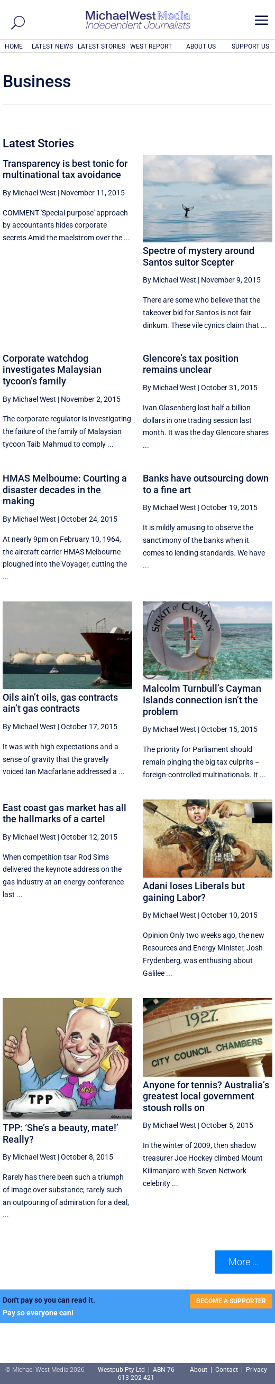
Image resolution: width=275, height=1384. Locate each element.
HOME (14, 46)
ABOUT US (201, 46)
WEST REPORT (151, 46)
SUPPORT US (250, 46)
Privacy (256, 1369)
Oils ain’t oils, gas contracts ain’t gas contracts (60, 703)
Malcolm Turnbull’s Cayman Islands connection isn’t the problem (202, 700)
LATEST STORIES (101, 46)
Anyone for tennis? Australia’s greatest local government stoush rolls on (206, 1096)
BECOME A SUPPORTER (231, 1301)
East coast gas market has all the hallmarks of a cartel (64, 813)
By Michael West (29, 193)
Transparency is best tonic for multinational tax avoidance (65, 169)
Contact (226, 1369)
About (199, 1369)
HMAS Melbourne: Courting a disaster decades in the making (65, 489)
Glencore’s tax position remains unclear (191, 364)
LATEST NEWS (52, 46)
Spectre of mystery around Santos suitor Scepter (198, 256)
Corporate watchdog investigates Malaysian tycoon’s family (52, 370)
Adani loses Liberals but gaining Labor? (194, 891)
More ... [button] (243, 1261)
